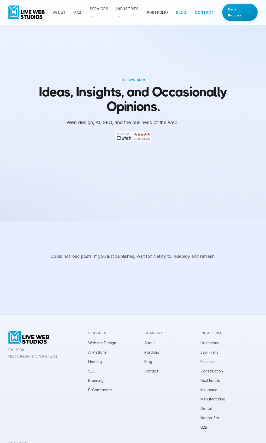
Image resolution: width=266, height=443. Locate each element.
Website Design (102, 343)
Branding (96, 380)
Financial (207, 361)
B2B (203, 427)
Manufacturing (212, 399)
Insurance (208, 390)
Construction (211, 371)
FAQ (77, 12)
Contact (204, 12)
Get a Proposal (240, 12)
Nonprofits (209, 418)
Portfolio (157, 12)
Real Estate (210, 380)
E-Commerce (100, 390)
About (59, 12)
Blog (181, 12)
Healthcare (210, 343)
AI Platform (97, 352)
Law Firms (209, 352)
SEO (92, 371)
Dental (206, 408)
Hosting (95, 361)
